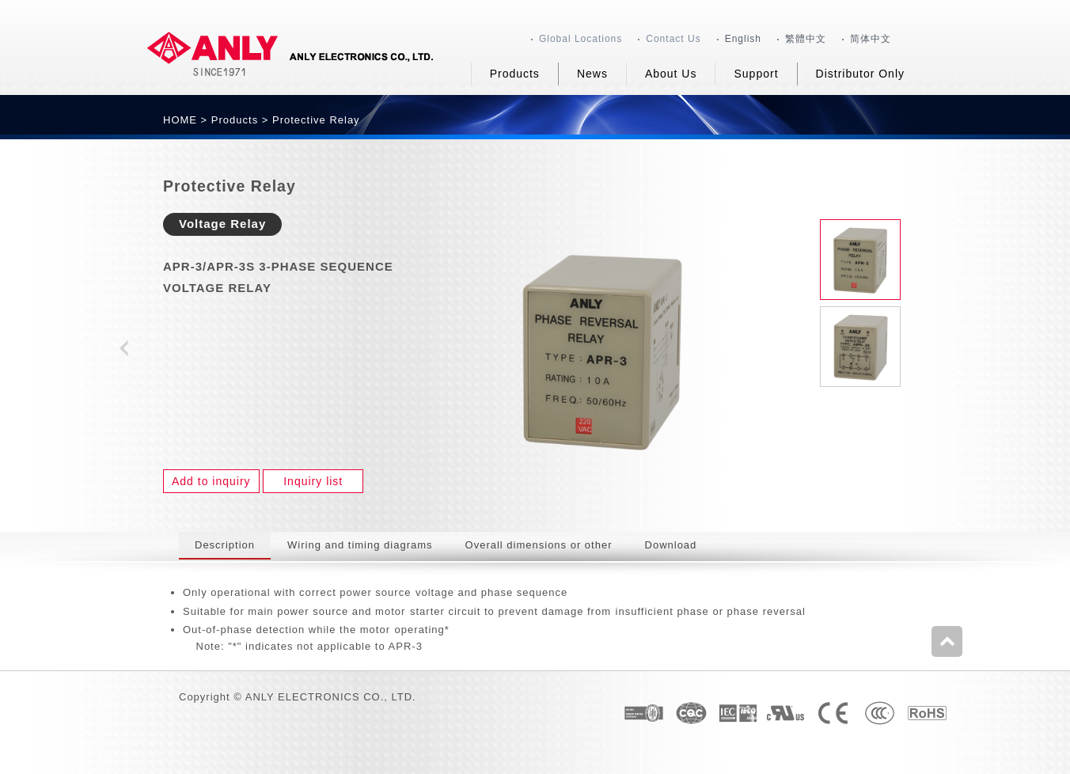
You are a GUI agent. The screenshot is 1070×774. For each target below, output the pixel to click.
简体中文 (870, 38)
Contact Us (673, 38)
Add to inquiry (211, 481)
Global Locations (580, 38)
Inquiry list (313, 481)
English (743, 38)
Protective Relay (316, 120)
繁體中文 (805, 38)
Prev (123, 349)
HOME (180, 120)
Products (234, 120)
